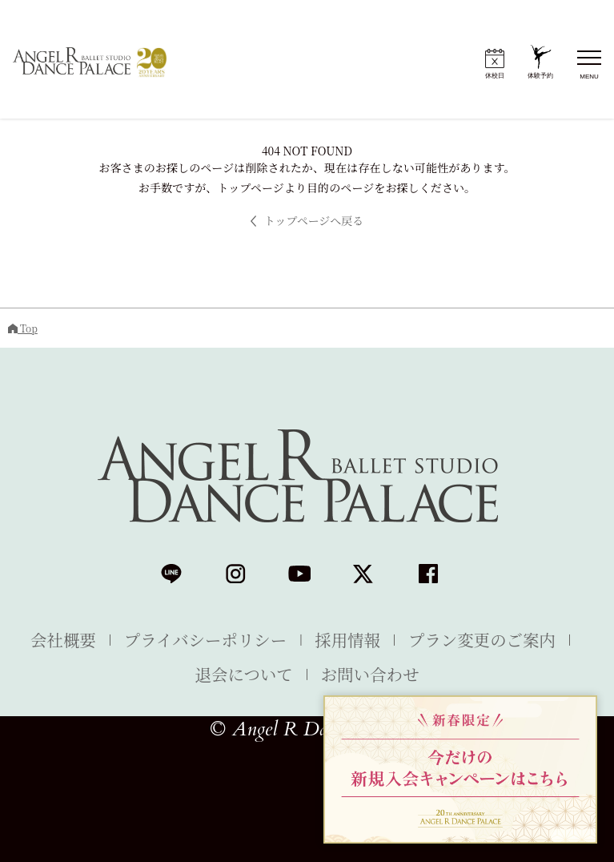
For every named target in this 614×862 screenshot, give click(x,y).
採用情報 (347, 639)
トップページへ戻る (307, 221)
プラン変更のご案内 (482, 639)
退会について (244, 674)
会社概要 (63, 639)
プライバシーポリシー (205, 639)
